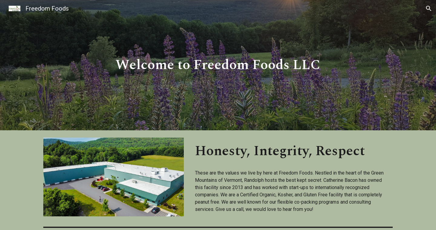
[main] (218, 65)
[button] (428, 8)
